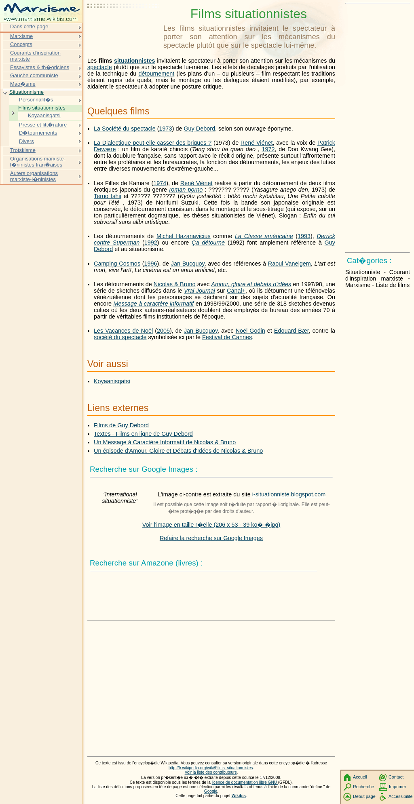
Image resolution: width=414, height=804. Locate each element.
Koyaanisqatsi (112, 381)
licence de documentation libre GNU (245, 782)
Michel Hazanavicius (183, 236)
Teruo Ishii (107, 196)
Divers (26, 141)
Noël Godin (250, 330)
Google (211, 791)
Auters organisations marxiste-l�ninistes (34, 176)
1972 (268, 149)
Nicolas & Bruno (175, 284)
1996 (150, 263)
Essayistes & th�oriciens (39, 67)
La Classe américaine (264, 236)
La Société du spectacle (125, 128)
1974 (159, 183)
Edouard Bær (291, 330)
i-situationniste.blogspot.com (289, 494)
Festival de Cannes (227, 337)
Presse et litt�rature (43, 125)
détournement (157, 73)
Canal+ (236, 290)
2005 (163, 330)
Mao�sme (23, 84)
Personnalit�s (36, 100)
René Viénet (257, 142)
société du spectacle (120, 337)
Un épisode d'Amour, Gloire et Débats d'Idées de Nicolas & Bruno (178, 450)
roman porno (186, 189)
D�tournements (38, 133)
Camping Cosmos (117, 263)
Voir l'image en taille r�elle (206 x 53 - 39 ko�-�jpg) (211, 524)
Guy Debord (199, 128)
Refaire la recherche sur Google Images (211, 538)
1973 (165, 128)
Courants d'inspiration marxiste (35, 56)
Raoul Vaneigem (289, 263)
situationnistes (134, 60)
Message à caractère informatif (153, 303)
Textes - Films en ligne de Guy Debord (143, 433)
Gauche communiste (34, 75)
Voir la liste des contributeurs (211, 772)
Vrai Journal (199, 290)
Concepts (21, 44)
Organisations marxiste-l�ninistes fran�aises (37, 162)
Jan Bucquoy (188, 263)
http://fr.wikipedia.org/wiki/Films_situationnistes (211, 768)
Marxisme (21, 36)
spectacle (99, 67)
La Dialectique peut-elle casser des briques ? (152, 142)
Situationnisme (26, 92)
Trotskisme (23, 150)
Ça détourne (208, 242)
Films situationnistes (41, 108)
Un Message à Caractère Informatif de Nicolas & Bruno (165, 442)
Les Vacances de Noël (123, 330)
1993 (304, 236)
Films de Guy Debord (121, 425)
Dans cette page (29, 26)
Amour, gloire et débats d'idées (251, 284)
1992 (150, 242)
